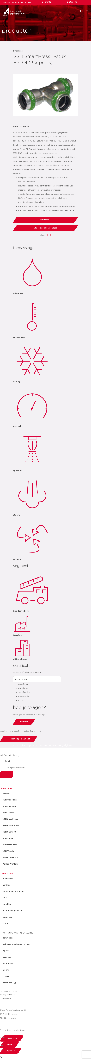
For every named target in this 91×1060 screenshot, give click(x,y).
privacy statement (7, 995)
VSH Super (8, 838)
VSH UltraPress (10, 845)
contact (6, 976)
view (2, 1054)
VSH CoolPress (10, 800)
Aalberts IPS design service (16, 944)
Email (7, 761)
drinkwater (8, 879)
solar (5, 898)
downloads (8, 938)
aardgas (6, 885)
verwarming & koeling (13, 891)
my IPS (6, 951)
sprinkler (7, 904)
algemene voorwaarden (10, 991)
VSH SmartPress (11, 806)
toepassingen (6, 874)
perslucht (7, 917)
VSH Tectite (8, 851)
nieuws (6, 970)
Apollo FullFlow (10, 858)
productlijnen (6, 788)
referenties (8, 964)
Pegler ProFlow (10, 864)
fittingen (17, 51)
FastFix (6, 793)
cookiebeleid (5, 998)
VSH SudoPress (10, 819)
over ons (7, 957)
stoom (6, 923)
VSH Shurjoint (9, 832)
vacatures (9, 983)
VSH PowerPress (11, 825)
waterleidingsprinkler (13, 911)
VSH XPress (8, 813)
